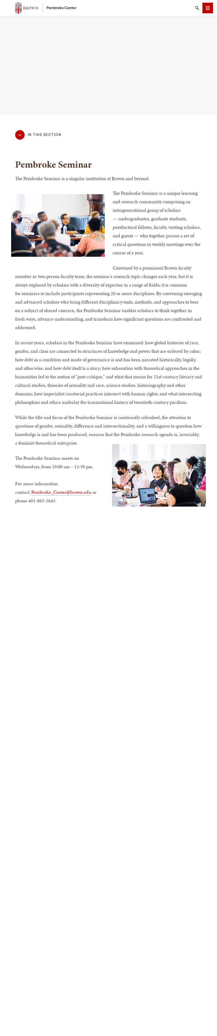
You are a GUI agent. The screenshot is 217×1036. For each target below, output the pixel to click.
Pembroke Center (61, 8)
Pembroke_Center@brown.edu (61, 492)
